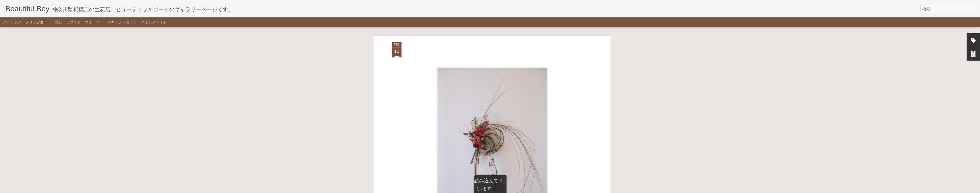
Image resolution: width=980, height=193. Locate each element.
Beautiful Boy (520, 169)
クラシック (12, 22)
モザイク (73, 22)
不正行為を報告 (516, 189)
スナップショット (122, 22)
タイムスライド (154, 22)
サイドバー (94, 22)
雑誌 (58, 22)
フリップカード (38, 22)
